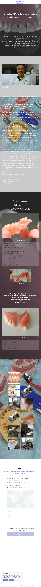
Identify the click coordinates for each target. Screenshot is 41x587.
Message (10, 520)
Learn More (16, 577)
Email (9, 515)
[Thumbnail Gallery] (14, 378)
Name (9, 511)
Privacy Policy (21, 530)
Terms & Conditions (29, 528)
